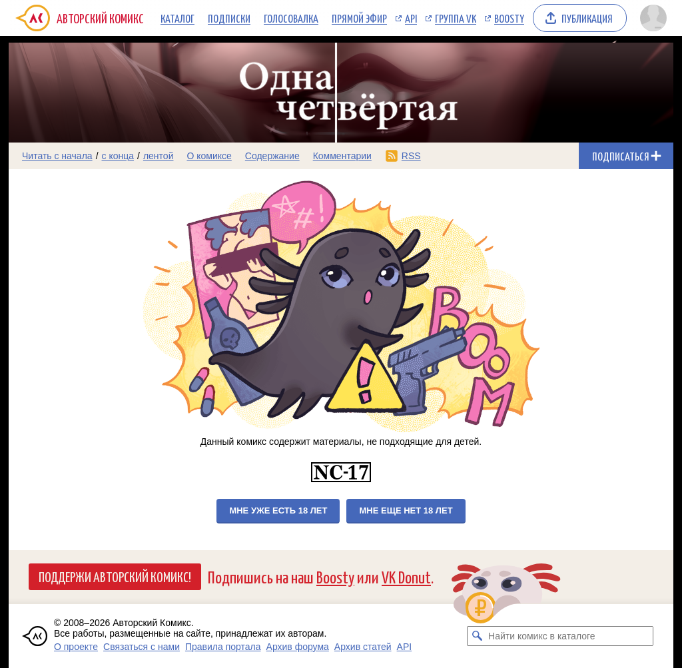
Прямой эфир (359, 18)
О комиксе (208, 156)
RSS (411, 156)
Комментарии (342, 156)
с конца (118, 156)
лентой (158, 156)
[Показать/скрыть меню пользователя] (653, 18)
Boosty (509, 18)
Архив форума (297, 646)
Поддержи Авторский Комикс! (115, 576)
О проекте (76, 646)
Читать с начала (57, 156)
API (411, 18)
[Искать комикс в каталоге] (477, 636)
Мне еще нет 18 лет (405, 510)
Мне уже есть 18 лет (278, 510)
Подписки (229, 18)
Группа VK (455, 18)
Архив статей (363, 646)
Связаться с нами (141, 646)
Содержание (272, 156)
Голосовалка (291, 18)
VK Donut (406, 576)
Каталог (177, 18)
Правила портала (223, 646)
